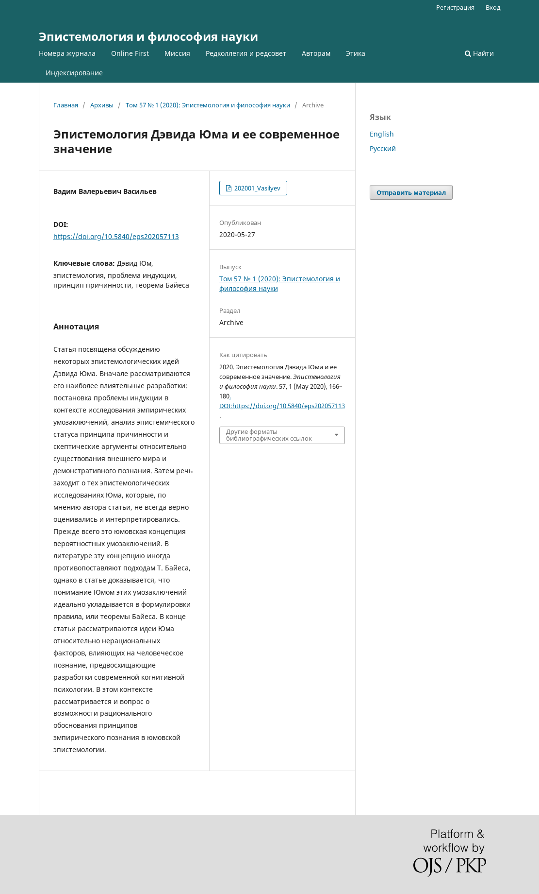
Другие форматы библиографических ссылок (269, 435)
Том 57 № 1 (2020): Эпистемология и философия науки (208, 105)
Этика (355, 53)
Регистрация (455, 7)
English (382, 133)
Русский (383, 148)
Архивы (102, 105)
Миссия (177, 53)
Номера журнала (67, 53)
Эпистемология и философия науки (148, 36)
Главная (65, 105)
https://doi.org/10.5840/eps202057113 (116, 236)
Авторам (316, 53)
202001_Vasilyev (256, 188)
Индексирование (74, 72)
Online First (130, 53)
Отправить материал (411, 192)
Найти (479, 53)
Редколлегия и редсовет (246, 53)
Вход (493, 7)
